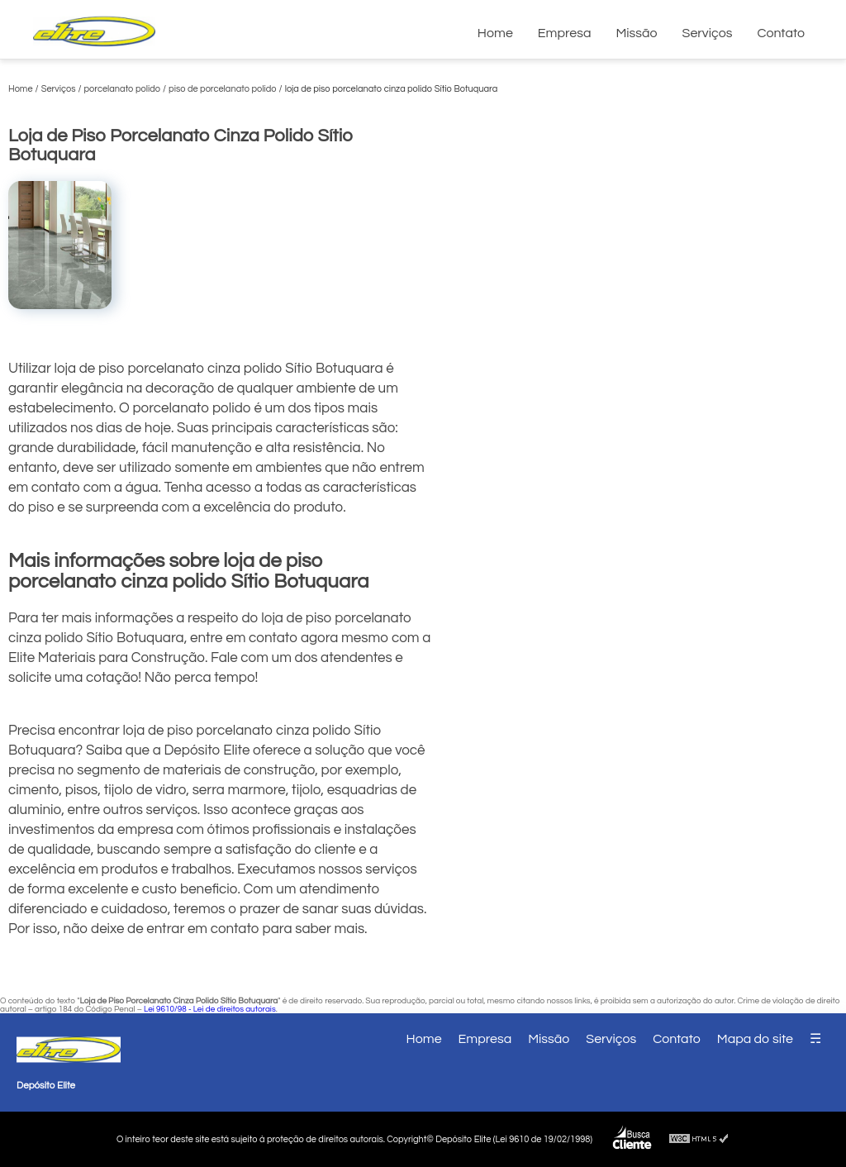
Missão (636, 33)
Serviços (707, 33)
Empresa (565, 33)
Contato (781, 33)
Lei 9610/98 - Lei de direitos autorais (210, 1009)
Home (495, 33)
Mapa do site (755, 1039)
